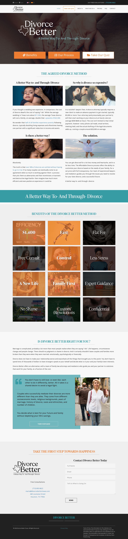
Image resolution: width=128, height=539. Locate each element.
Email (15, 2)
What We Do (89, 8)
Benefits (30, 55)
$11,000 (38, 115)
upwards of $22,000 (52, 118)
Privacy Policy (64, 528)
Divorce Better (64, 517)
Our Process (64, 55)
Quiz (21, 2)
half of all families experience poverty (39, 123)
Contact (112, 8)
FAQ (106, 8)
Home (59, 8)
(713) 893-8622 (110, 3)
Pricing (99, 8)
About (79, 8)
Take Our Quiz (69, 8)
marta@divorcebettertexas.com (38, 491)
